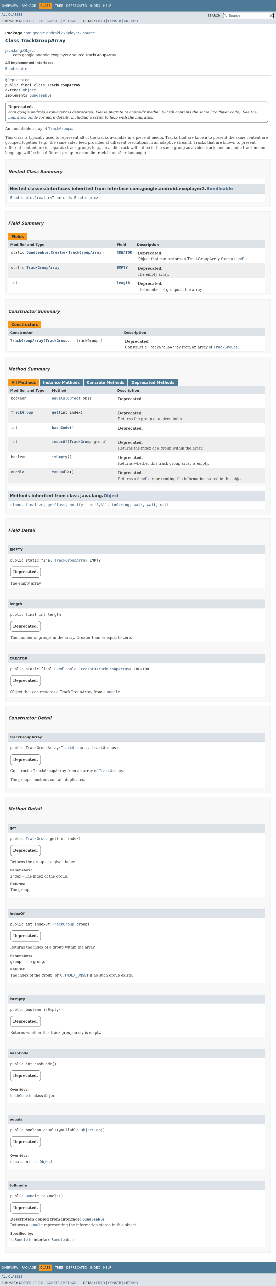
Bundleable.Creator (30, 198)
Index (95, 6)
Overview (10, 6)
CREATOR (124, 252)
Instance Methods (61, 382)
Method (70, 21)
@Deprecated (17, 80)
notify (76, 505)
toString (120, 505)
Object (29, 90)
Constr (53, 21)
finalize (34, 505)
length (123, 283)
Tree (59, 6)
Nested (25, 21)
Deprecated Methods (152, 382)
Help (107, 6)
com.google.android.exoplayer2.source (59, 33)
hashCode (60, 427)
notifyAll (97, 505)
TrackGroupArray (84, 252)
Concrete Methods (106, 382)
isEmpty (59, 457)
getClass (56, 505)
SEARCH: (215, 16)
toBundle (60, 472)
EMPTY (122, 267)
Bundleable (16, 68)
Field (39, 21)
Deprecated (76, 6)
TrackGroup (56, 341)
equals (58, 398)
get (55, 412)
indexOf (59, 442)
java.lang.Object (20, 50)
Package (28, 6)
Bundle (17, 472)
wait (138, 505)
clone (15, 505)
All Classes (12, 14)
